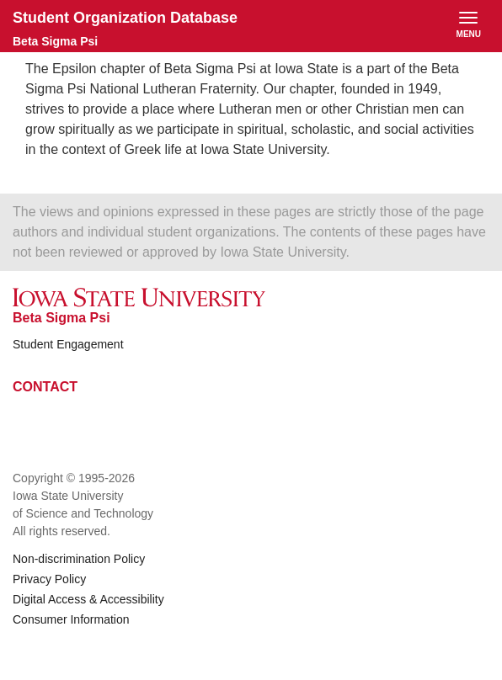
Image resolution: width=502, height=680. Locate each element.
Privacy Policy (49, 579)
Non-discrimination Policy (79, 559)
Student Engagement (68, 344)
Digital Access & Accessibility (88, 599)
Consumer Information (71, 619)
